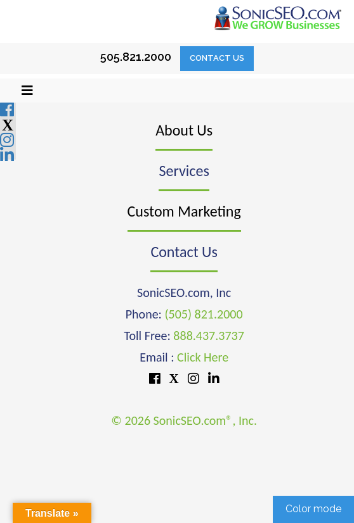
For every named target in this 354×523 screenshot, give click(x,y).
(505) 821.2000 (203, 314)
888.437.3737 (208, 335)
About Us (184, 130)
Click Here (202, 357)
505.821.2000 (135, 56)
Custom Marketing (184, 211)
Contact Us (217, 58)
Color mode (313, 509)
